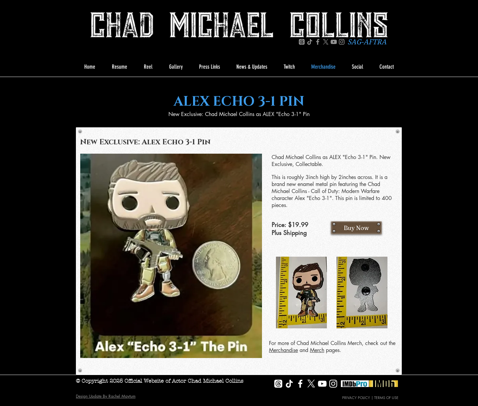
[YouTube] (334, 42)
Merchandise (283, 350)
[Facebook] (318, 42)
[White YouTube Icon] (322, 383)
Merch (317, 350)
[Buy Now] (356, 227)
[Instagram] (342, 42)
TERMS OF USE (386, 397)
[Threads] (302, 42)
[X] (326, 42)
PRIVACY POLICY (356, 397)
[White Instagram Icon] (333, 383)
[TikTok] (310, 42)
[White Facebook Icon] (300, 383)
